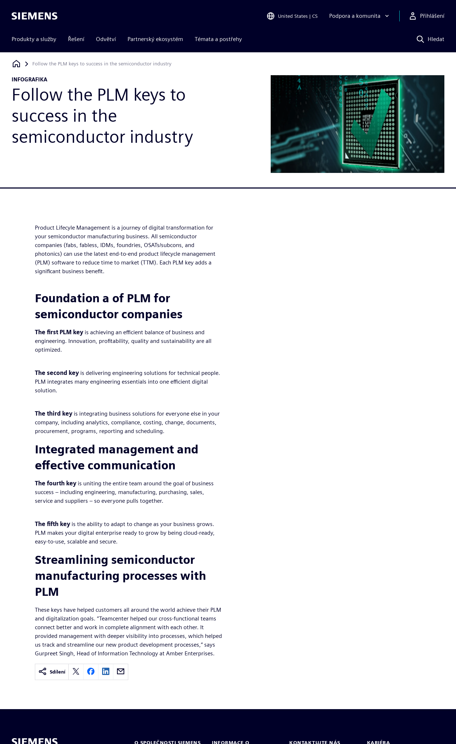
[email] (120, 672)
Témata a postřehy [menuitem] (218, 39)
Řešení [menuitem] (76, 39)
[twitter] (76, 672)
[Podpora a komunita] (360, 16)
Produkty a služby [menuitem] (34, 39)
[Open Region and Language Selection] (291, 16)
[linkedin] (105, 672)
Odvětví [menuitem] (106, 39)
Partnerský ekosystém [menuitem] (155, 39)
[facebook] (91, 672)
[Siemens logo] (34, 16)
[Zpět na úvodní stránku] (16, 63)
